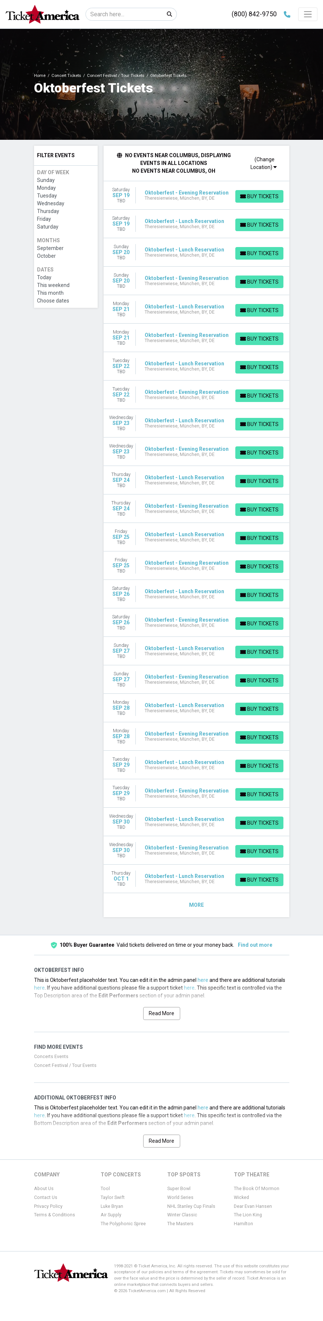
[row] (196, 195)
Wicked (241, 1197)
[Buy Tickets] (259, 196)
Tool (105, 1188)
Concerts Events (51, 1056)
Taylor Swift (113, 1197)
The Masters (180, 1223)
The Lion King (248, 1214)
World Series (180, 1197)
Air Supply (111, 1214)
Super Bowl (179, 1188)
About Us (44, 1188)
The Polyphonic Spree (123, 1223)
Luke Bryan (112, 1206)
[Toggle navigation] (307, 14)
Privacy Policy (48, 1206)
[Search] (124, 14)
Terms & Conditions (54, 1214)
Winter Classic (182, 1214)
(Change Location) (263, 163)
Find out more (255, 945)
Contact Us (45, 1197)
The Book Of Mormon (256, 1188)
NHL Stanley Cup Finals (191, 1206)
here (203, 980)
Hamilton (243, 1223)
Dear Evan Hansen (253, 1206)
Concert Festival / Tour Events (65, 1065)
